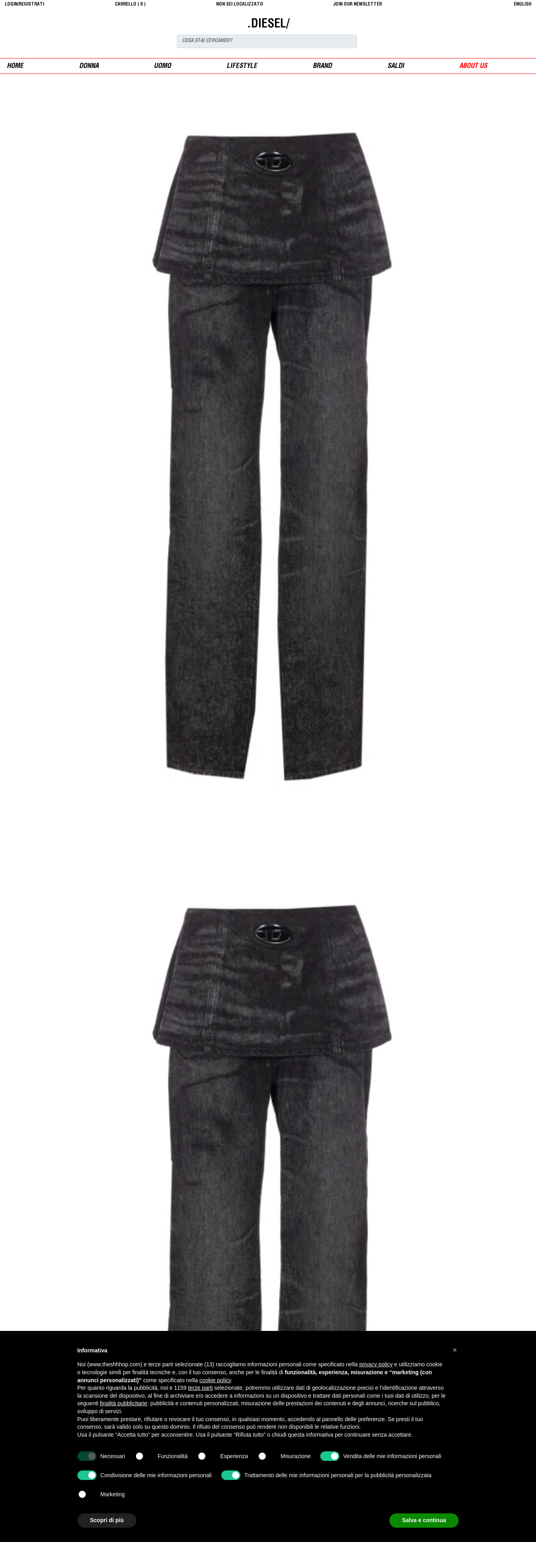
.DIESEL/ (268, 25)
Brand (322, 66)
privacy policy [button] (376, 1364)
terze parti (200, 1388)
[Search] (267, 41)
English (522, 4)
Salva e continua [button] (424, 1520)
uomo (162, 66)
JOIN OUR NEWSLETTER (357, 4)
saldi (395, 66)
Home (15, 66)
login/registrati (24, 4)
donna (89, 66)
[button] (455, 1350)
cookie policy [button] (215, 1380)
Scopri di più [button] (107, 1520)
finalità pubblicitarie (123, 1403)
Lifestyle (241, 66)
